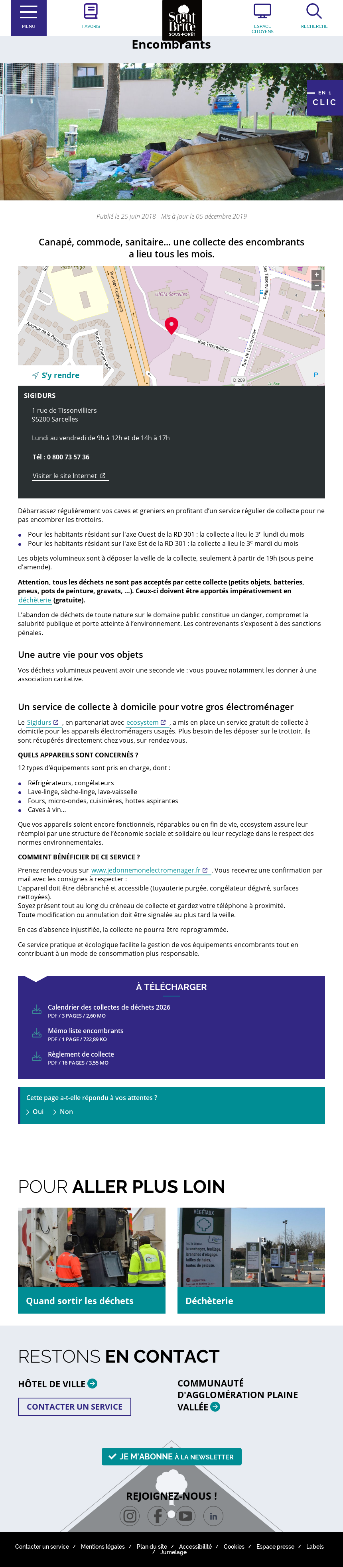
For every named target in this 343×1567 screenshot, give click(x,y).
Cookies (234, 1546)
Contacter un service (74, 1406)
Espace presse (275, 1546)
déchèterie (35, 600)
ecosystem (142, 722)
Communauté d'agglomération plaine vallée (237, 1394)
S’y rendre (60, 375)
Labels (315, 1546)
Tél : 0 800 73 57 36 (61, 457)
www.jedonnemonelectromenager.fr (146, 870)
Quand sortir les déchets (80, 1300)
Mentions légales (103, 1546)
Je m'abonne (176, 1456)
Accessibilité (195, 1546)
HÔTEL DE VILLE (60, 1383)
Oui (38, 1111)
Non (66, 1111)
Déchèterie (209, 1300)
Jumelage (173, 1552)
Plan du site (152, 1546)
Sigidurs (39, 722)
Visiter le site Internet (71, 475)
